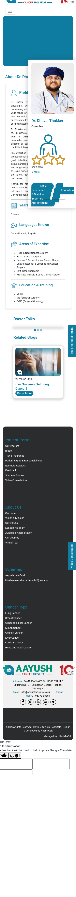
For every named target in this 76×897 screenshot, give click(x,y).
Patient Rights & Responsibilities (23, 460)
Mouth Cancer (13, 627)
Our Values (11, 522)
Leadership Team (15, 527)
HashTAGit (47, 730)
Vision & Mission (14, 517)
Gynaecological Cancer (18, 622)
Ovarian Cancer (14, 632)
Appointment (39, 202)
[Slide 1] (35, 330)
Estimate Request (15, 465)
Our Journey (12, 537)
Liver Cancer (12, 637)
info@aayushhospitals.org (35, 692)
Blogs (8, 450)
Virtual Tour (11, 542)
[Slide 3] (41, 330)
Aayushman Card (15, 575)
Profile (43, 186)
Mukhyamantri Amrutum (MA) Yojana (26, 580)
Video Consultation (71, 556)
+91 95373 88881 (40, 695)
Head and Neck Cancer (18, 647)
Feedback (11, 470)
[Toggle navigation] (10, 11)
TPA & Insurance (14, 455)
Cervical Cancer (14, 642)
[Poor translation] (14, 756)
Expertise (37, 198)
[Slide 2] (38, 330)
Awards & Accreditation (18, 532)
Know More (24, 393)
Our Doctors (12, 445)
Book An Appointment (71, 341)
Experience (38, 190)
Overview (10, 513)
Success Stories (14, 475)
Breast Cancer (13, 618)
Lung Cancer (12, 613)
